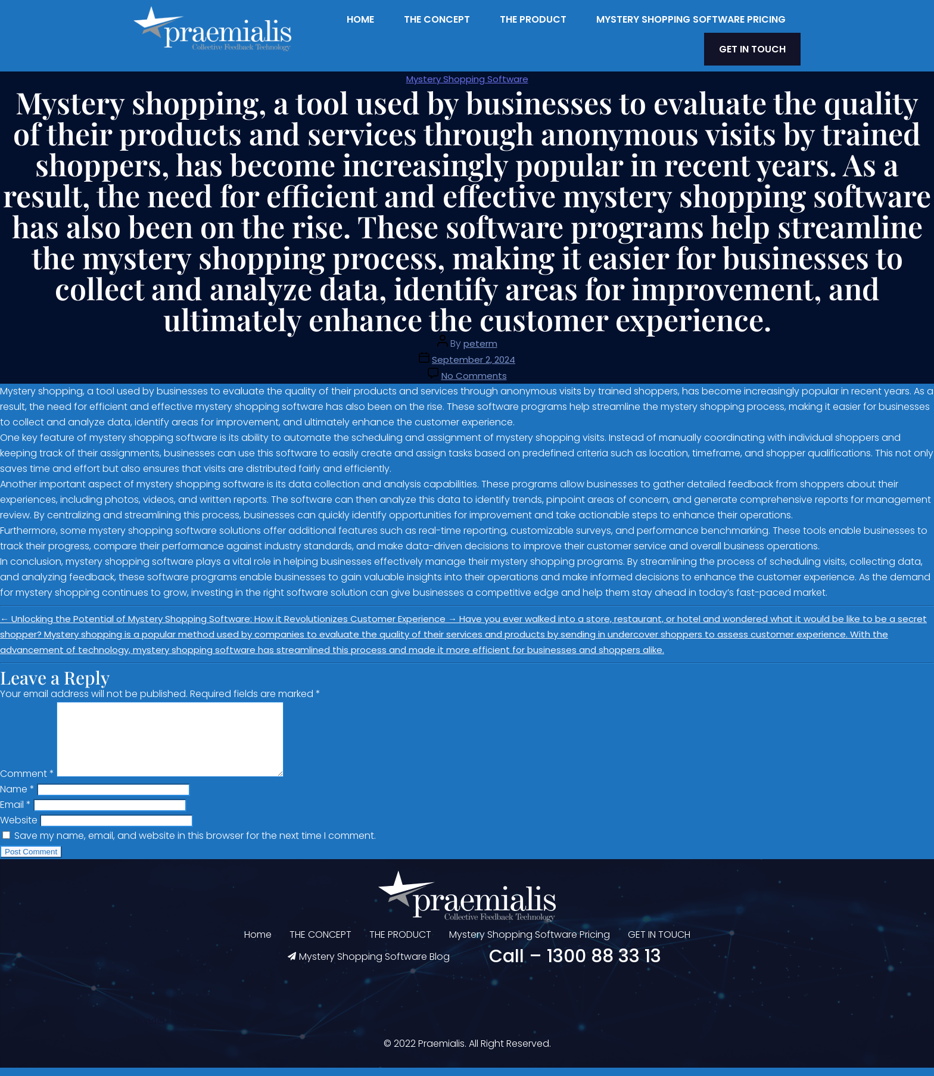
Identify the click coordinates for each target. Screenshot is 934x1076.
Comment (27, 782)
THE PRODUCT (533, 19)
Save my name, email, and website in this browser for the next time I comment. (195, 844)
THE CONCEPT (437, 19)
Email (15, 813)
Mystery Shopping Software (467, 73)
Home (360, 19)
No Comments (474, 369)
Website (19, 828)
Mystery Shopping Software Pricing (691, 19)
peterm (480, 337)
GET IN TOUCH (761, 46)
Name (17, 797)
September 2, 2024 (473, 353)
